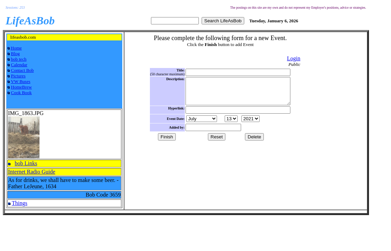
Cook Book (21, 92)
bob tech (18, 59)
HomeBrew (21, 87)
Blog (15, 53)
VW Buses (20, 81)
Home (16, 48)
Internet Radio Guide (31, 172)
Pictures (18, 75)
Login (293, 58)
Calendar (19, 64)
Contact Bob (22, 70)
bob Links (26, 163)
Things (19, 203)
